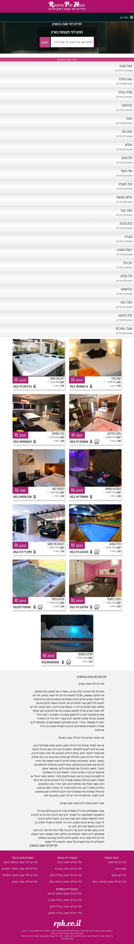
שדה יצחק (125, 91)
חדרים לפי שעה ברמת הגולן (65, 881)
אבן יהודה (125, 78)
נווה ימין (127, 131)
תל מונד (126, 157)
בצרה (128, 236)
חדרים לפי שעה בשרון (25, 881)
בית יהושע (125, 315)
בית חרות (126, 223)
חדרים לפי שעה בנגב (69, 862)
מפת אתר (120, 868)
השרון (56, 385)
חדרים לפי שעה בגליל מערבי (65, 900)
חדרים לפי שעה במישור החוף (109, 881)
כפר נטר (126, 210)
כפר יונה (126, 302)
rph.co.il (67, 923)
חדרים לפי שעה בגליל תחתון (65, 913)
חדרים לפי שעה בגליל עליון (66, 875)
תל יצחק (126, 275)
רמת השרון (124, 249)
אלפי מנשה (124, 197)
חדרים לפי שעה (117, 862)
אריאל (127, 262)
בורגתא (127, 105)
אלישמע (126, 288)
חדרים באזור (118, 875)
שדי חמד (126, 170)
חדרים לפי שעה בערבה (68, 868)
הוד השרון (125, 183)
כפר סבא (125, 65)
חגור (129, 118)
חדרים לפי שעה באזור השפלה (20, 875)
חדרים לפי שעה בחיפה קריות (65, 893)
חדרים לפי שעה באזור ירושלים (20, 868)
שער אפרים (124, 328)
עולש (128, 144)
